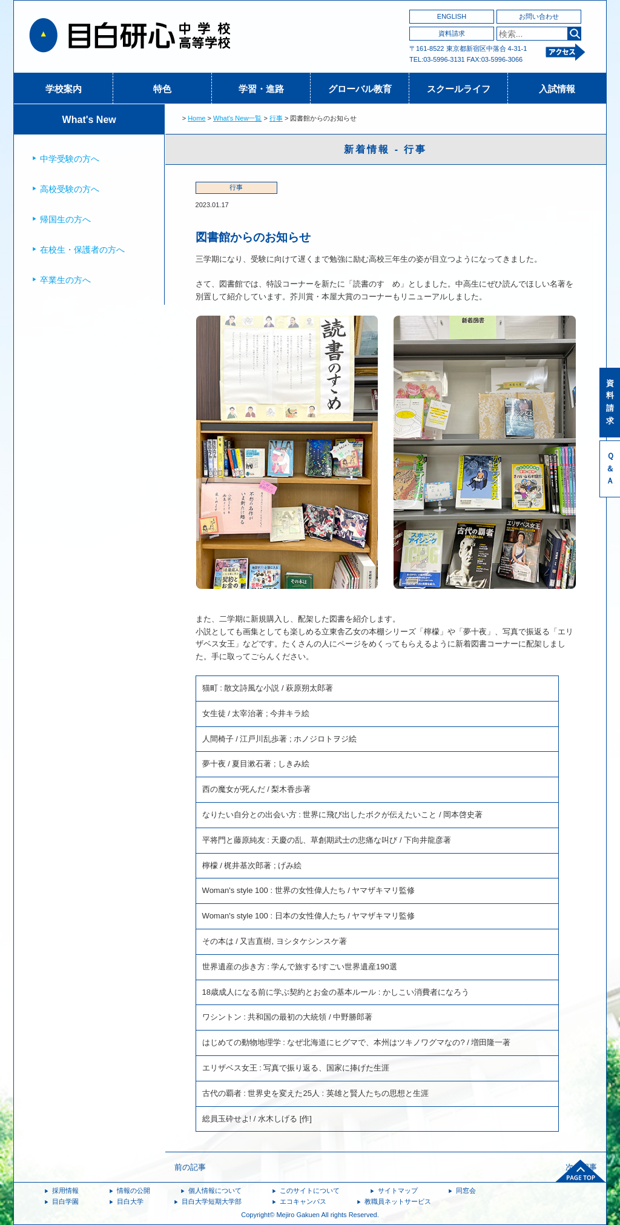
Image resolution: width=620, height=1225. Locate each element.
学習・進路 (261, 89)
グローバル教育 (360, 89)
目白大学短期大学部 (212, 1201)
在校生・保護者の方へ (82, 249)
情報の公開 (133, 1190)
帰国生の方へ (65, 219)
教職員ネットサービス (397, 1201)
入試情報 (557, 89)
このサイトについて (310, 1190)
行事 (276, 118)
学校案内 (63, 89)
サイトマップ (398, 1190)
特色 (162, 89)
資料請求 (451, 33)
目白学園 (65, 1201)
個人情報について (215, 1190)
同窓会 (466, 1190)
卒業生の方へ (65, 280)
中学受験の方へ (69, 159)
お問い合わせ (539, 16)
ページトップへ (580, 1171)
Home (196, 118)
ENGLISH (451, 16)
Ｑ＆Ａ (610, 468)
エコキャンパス (303, 1201)
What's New (89, 120)
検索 (574, 34)
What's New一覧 (237, 118)
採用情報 (65, 1190)
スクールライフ (458, 89)
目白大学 (130, 1201)
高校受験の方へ (69, 189)
